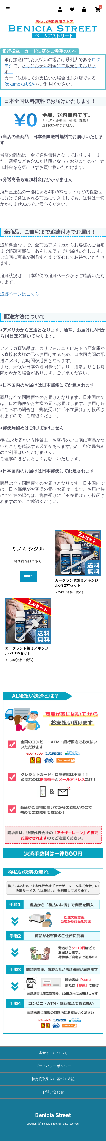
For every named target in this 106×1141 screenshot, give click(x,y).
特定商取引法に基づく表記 (53, 1079)
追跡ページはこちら (19, 293)
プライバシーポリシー (53, 1066)
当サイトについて (53, 1053)
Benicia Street (53, 1115)
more (28, 576)
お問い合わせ (53, 1092)
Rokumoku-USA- (19, 84)
